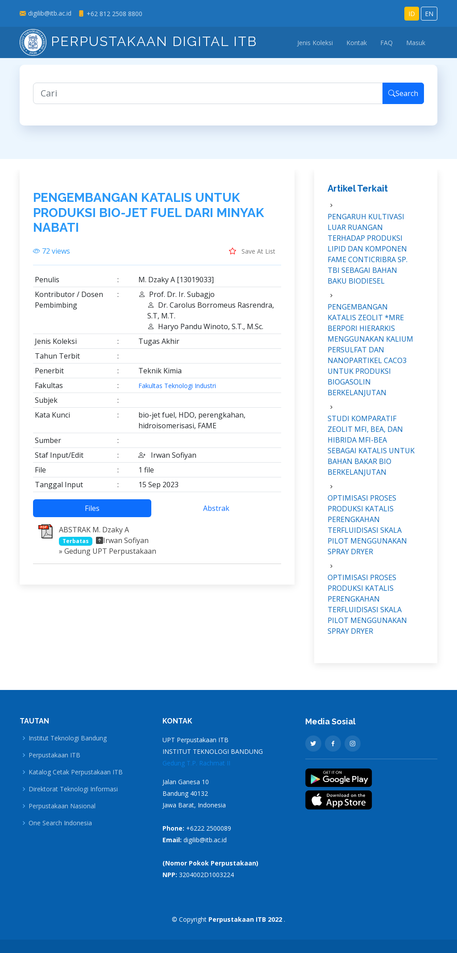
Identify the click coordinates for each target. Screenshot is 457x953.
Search (403, 101)
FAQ (386, 42)
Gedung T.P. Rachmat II (196, 763)
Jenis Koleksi (315, 42)
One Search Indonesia (60, 823)
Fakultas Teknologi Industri (177, 393)
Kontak (356, 42)
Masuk (415, 42)
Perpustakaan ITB (54, 755)
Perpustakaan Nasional (62, 806)
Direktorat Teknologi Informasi (73, 789)
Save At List (252, 258)
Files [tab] (92, 515)
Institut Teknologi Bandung (68, 738)
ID (411, 13)
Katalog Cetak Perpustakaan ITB (76, 772)
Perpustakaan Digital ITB (138, 41)
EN (429, 13)
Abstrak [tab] (216, 515)
